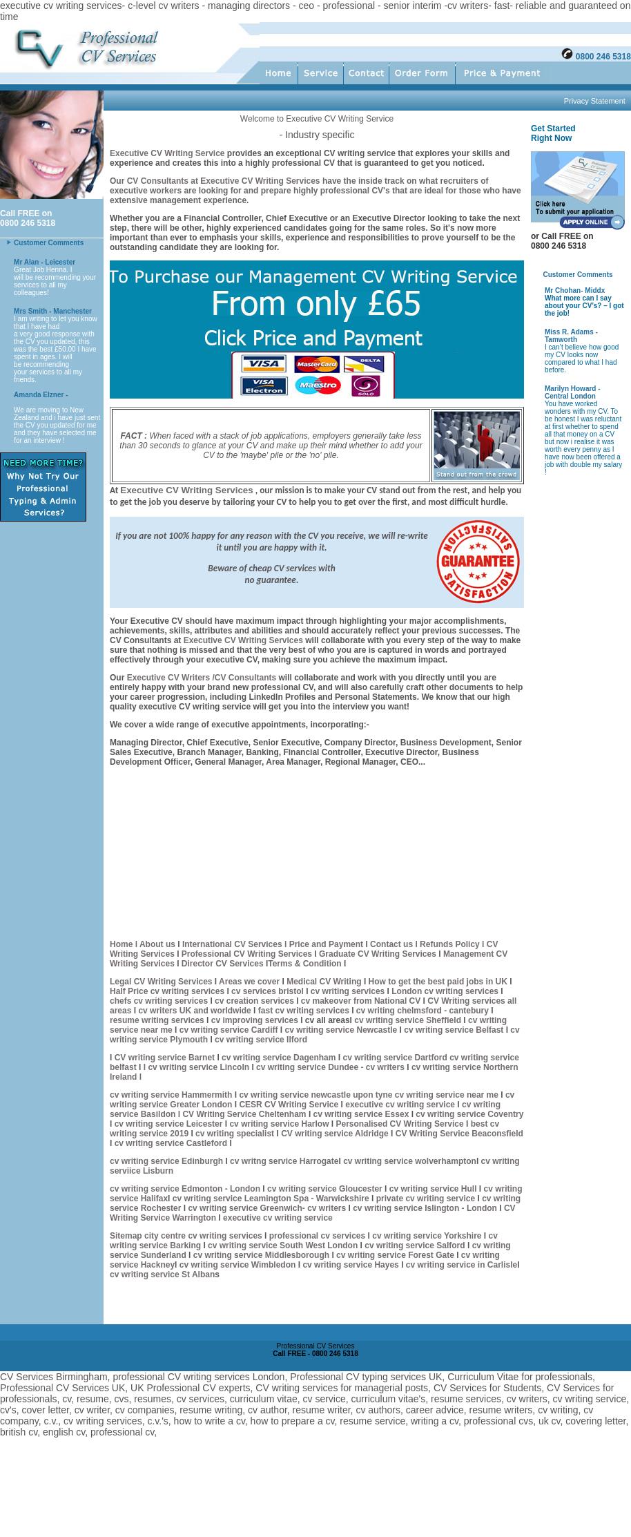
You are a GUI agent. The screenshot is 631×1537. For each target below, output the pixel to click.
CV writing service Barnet (166, 1057)
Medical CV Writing (325, 981)
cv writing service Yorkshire (428, 1236)
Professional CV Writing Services (246, 954)
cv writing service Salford (416, 1245)
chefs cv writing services (160, 1001)
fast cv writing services (304, 1010)
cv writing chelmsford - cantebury (422, 1010)
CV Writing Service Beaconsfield (459, 1133)
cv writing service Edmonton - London (185, 1189)
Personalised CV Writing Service (399, 1124)
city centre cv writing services (204, 1236)
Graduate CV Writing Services (378, 954)
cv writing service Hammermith (171, 1095)
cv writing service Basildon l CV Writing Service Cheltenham (305, 1109)
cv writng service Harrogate (284, 1161)
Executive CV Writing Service (167, 153)
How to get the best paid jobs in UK (439, 981)
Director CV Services (224, 963)
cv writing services (349, 991)
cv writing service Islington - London (425, 1208)
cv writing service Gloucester (325, 1189)
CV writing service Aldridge (335, 1133)
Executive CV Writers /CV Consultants (202, 677)
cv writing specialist (235, 1133)
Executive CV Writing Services (243, 640)
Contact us (391, 944)
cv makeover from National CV (360, 1001)
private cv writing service (424, 1198)
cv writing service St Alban (162, 1274)
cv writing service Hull (434, 1189)
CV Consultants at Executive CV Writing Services (222, 181)
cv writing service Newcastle (340, 1030)
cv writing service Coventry (469, 1114)
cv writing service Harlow (279, 1124)
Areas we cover (250, 981)
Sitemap (127, 1236)
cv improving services (254, 1020)
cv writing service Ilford (261, 1039)
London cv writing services (445, 991)
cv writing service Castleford (171, 1143)
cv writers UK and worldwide (195, 1010)
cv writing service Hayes (351, 1265)
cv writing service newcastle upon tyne (316, 1095)
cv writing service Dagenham (280, 1057)
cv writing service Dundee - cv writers (330, 1067)
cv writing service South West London (283, 1245)
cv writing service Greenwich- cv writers (266, 1208)
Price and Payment (326, 944)
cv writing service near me (448, 1095)
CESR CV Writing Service (288, 1104)
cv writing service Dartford (395, 1057)
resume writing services (157, 1020)
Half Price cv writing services (168, 991)
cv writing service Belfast (454, 1030)
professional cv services (315, 1236)
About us (157, 944)
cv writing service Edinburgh (166, 1161)
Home (121, 944)
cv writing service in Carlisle (461, 1265)
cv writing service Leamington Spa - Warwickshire (272, 1198)
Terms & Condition (304, 963)
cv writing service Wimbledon (236, 1265)
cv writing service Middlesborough (261, 1255)
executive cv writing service (401, 1104)
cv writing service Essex (361, 1114)
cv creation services (255, 1001)
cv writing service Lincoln (199, 1067)
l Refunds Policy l (450, 944)
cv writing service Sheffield (408, 1020)
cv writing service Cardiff (228, 1030)
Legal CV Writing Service (159, 981)
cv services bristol (266, 991)
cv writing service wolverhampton (409, 1161)
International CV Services (232, 944)
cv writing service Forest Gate (396, 1255)
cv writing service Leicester (170, 1124)
